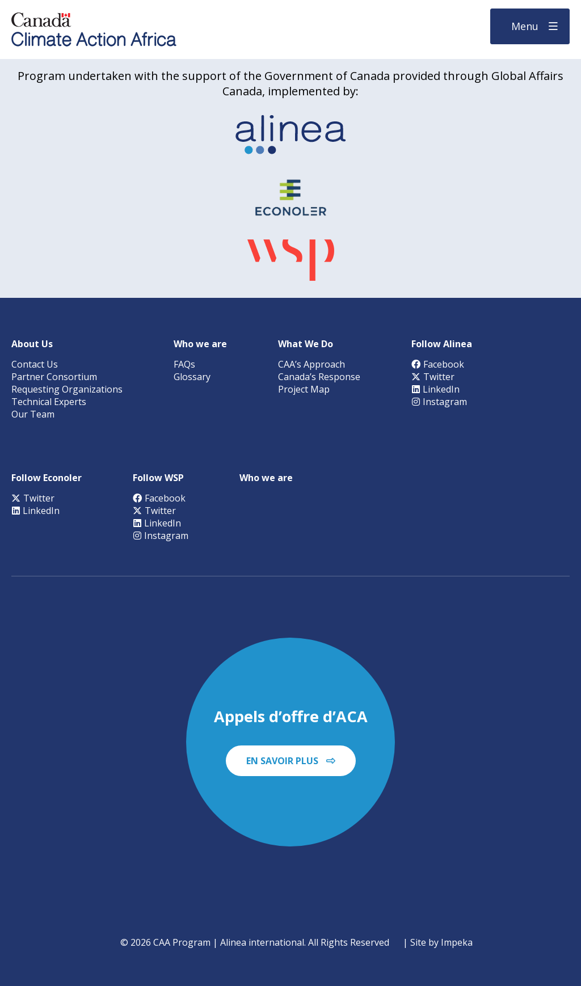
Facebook (437, 364)
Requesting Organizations (67, 389)
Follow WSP (158, 477)
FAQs (184, 364)
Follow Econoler (46, 477)
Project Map (304, 389)
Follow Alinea (441, 344)
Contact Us (34, 364)
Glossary (192, 376)
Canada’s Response (319, 376)
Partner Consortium (54, 376)
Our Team (32, 414)
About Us (32, 344)
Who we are (200, 344)
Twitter (432, 376)
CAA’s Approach (311, 364)
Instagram (439, 401)
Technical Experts (48, 401)
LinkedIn (435, 389)
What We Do (305, 344)
